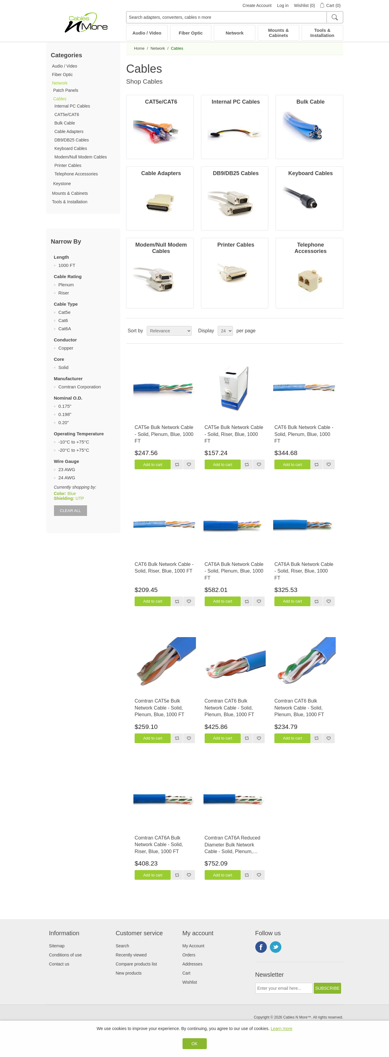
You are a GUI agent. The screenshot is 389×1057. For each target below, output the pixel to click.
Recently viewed (131, 954)
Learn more (282, 1028)
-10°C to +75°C (74, 441)
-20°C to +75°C (74, 450)
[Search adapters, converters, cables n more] (234, 17)
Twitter (275, 947)
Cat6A (65, 328)
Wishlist (190, 982)
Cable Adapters (69, 131)
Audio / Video (147, 32)
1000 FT (67, 265)
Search (122, 945)
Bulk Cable (65, 123)
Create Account (257, 5)
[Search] (335, 17)
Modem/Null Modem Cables (81, 157)
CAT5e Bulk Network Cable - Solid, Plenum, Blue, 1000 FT (164, 434)
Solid (64, 367)
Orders (189, 954)
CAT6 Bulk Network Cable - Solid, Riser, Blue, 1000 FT (164, 567)
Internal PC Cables (72, 106)
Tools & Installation (322, 33)
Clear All (70, 510)
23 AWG (67, 469)
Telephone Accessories (76, 173)
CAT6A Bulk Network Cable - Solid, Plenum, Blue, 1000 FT (234, 571)
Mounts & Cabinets (278, 33)
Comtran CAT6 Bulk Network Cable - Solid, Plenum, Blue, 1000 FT (229, 707)
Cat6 (63, 320)
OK (194, 1043)
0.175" (65, 406)
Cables (60, 98)
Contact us (59, 964)
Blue (72, 493)
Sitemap (57, 945)
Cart (186, 973)
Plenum (66, 284)
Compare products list (136, 964)
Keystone (62, 183)
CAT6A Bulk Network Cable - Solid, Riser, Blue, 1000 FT (303, 571)
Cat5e (65, 312)
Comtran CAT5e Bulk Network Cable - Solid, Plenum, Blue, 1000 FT (159, 707)
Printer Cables (68, 165)
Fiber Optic (191, 32)
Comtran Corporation (80, 386)
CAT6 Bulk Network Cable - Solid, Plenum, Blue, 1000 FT (303, 434)
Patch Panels (66, 90)
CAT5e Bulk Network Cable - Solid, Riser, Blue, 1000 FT (234, 434)
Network (234, 32)
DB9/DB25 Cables (72, 140)
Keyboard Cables (71, 148)
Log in (283, 5)
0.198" (65, 414)
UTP (79, 498)
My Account (193, 945)
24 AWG (67, 477)
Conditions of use (65, 954)
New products (129, 973)
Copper (66, 348)
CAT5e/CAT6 (67, 114)
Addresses (193, 964)
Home (139, 48)
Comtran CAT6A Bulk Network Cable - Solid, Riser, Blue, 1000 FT (159, 844)
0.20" (64, 422)
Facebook (261, 947)
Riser (64, 292)
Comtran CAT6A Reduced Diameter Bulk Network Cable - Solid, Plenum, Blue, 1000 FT (232, 845)
